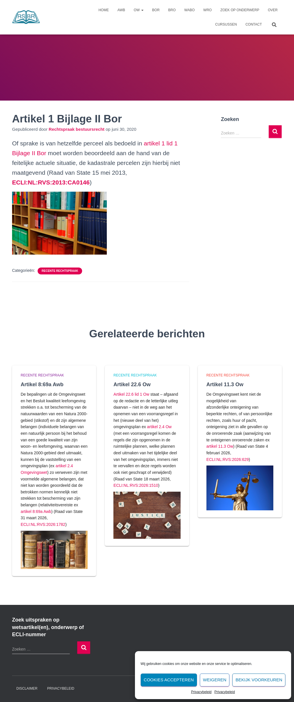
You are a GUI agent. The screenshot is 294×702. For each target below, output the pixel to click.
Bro (172, 10)
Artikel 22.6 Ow (131, 384)
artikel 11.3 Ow (219, 446)
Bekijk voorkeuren (258, 679)
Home (103, 10)
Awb (121, 10)
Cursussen (226, 24)
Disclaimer (26, 688)
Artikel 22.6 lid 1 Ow (131, 394)
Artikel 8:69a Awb (42, 384)
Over (273, 10)
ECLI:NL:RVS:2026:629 (227, 459)
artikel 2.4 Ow (159, 426)
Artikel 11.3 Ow (224, 384)
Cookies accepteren (169, 679)
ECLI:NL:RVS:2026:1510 (135, 485)
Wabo (189, 10)
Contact (253, 24)
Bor (156, 10)
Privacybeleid (201, 692)
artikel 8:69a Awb (36, 511)
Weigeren (215, 679)
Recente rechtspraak (60, 270)
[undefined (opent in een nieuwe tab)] (51, 182)
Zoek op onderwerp (239, 10)
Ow (139, 10)
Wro (207, 10)
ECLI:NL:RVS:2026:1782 (43, 524)
